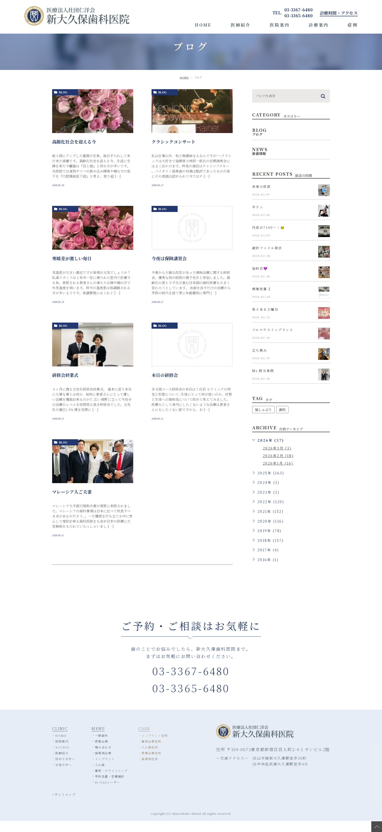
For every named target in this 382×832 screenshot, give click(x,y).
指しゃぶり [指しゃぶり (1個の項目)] (263, 420)
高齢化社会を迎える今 (74, 153)
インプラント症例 (155, 746)
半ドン (258, 218)
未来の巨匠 (261, 198)
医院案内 (280, 25)
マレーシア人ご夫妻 (72, 503)
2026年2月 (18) (278, 466)
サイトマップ (65, 805)
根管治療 (101, 752)
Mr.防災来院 (263, 382)
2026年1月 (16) (278, 474)
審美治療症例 (151, 752)
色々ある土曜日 (265, 320)
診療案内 (319, 25)
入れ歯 (100, 776)
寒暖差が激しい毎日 (72, 269)
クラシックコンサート (173, 153)
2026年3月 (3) (277, 459)
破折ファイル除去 (267, 259)
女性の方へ (63, 776)
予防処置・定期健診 (109, 787)
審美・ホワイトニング (111, 781)
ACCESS (62, 758)
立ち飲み (259, 361)
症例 (353, 25)
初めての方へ (65, 770)
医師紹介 (241, 25)
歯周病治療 (103, 764)
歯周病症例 (150, 770)
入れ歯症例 (150, 758)
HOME (203, 25)
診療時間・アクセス (339, 13)
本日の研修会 (165, 386)
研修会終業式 (65, 386)
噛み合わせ (103, 758)
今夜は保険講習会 (169, 269)
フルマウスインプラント (273, 341)
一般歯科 (101, 746)
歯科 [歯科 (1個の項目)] (282, 420)
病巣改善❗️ (262, 300)
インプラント (105, 770)
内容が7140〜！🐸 (268, 239)
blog (63, 103)
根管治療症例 (151, 764)
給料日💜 (260, 279)
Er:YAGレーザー (107, 793)
